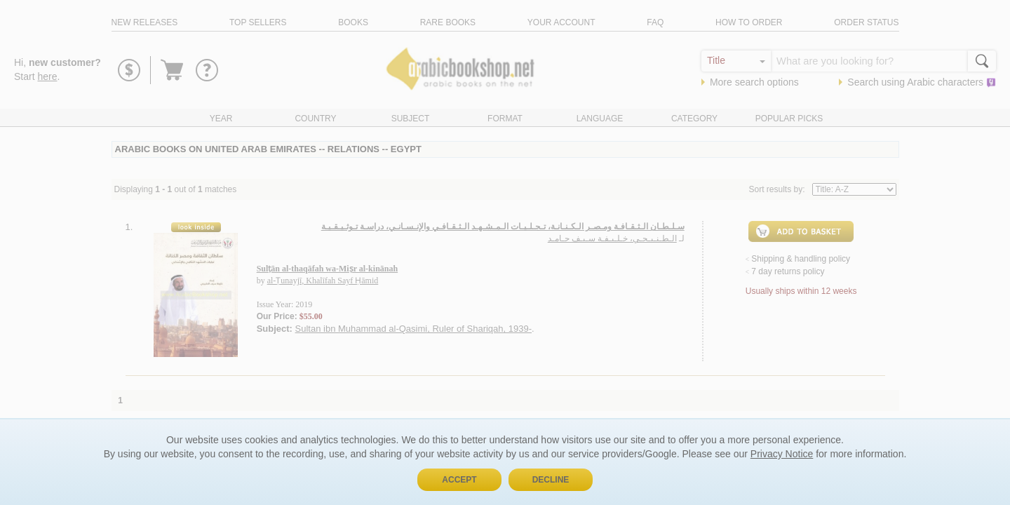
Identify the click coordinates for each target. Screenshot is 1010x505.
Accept (459, 480)
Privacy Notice (781, 453)
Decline (551, 480)
